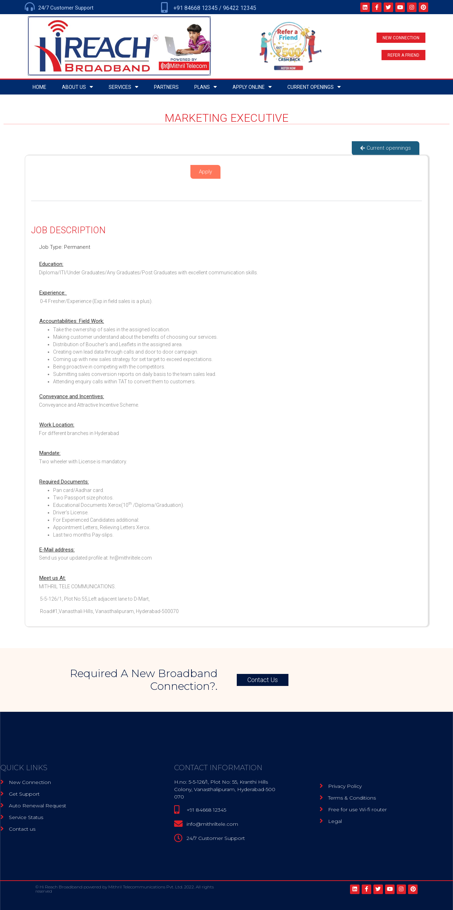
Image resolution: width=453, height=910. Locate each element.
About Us (77, 86)
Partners (166, 87)
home (39, 87)
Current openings (314, 86)
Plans (205, 86)
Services (123, 86)
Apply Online (252, 86)
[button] (401, 38)
